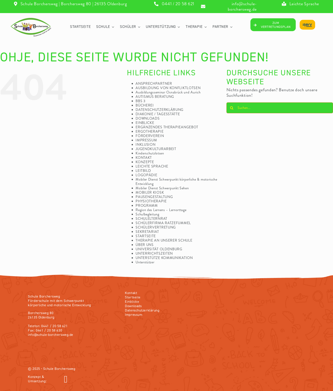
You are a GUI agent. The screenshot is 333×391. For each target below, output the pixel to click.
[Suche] (231, 107)
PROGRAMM (147, 205)
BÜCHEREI (145, 105)
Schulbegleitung (147, 214)
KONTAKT (144, 157)
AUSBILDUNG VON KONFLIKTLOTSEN (168, 87)
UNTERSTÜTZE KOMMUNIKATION (164, 257)
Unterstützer (145, 262)
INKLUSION (145, 144)
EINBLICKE (145, 122)
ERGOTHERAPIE (149, 131)
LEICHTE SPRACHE (152, 166)
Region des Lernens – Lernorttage (161, 209)
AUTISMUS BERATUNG (155, 96)
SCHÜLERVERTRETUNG (156, 227)
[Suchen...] (279, 107)
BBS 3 (141, 100)
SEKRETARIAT (147, 231)
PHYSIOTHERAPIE (151, 201)
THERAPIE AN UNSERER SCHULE (164, 240)
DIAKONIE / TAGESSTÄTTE (158, 114)
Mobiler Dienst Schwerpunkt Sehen (162, 188)
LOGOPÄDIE (146, 175)
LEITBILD (143, 170)
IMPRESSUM (146, 140)
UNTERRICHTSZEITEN (154, 253)
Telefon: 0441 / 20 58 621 (48, 326)
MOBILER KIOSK (150, 192)
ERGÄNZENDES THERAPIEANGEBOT (167, 127)
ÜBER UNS (145, 244)
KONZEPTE (145, 161)
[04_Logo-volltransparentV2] (31, 19)
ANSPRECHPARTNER (154, 83)
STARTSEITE (146, 236)
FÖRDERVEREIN (150, 135)
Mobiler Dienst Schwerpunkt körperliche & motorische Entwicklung (176, 181)
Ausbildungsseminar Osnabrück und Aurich (168, 92)
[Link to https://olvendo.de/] (114, 379)
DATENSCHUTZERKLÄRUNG (159, 109)
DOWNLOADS (148, 118)
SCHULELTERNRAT (151, 218)
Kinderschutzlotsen (150, 153)
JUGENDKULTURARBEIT (156, 148)
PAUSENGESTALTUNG (154, 196)
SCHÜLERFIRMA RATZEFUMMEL (163, 222)
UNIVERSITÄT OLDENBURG (159, 249)
